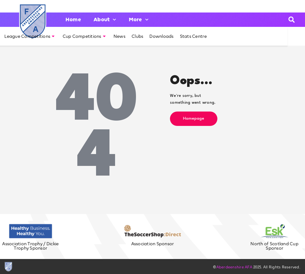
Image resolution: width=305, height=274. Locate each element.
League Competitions (29, 36)
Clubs (137, 36)
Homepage (193, 119)
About (105, 19)
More (138, 19)
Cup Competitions (84, 36)
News (119, 36)
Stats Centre (193, 36)
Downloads (161, 36)
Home (73, 19)
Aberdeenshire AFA (234, 267)
